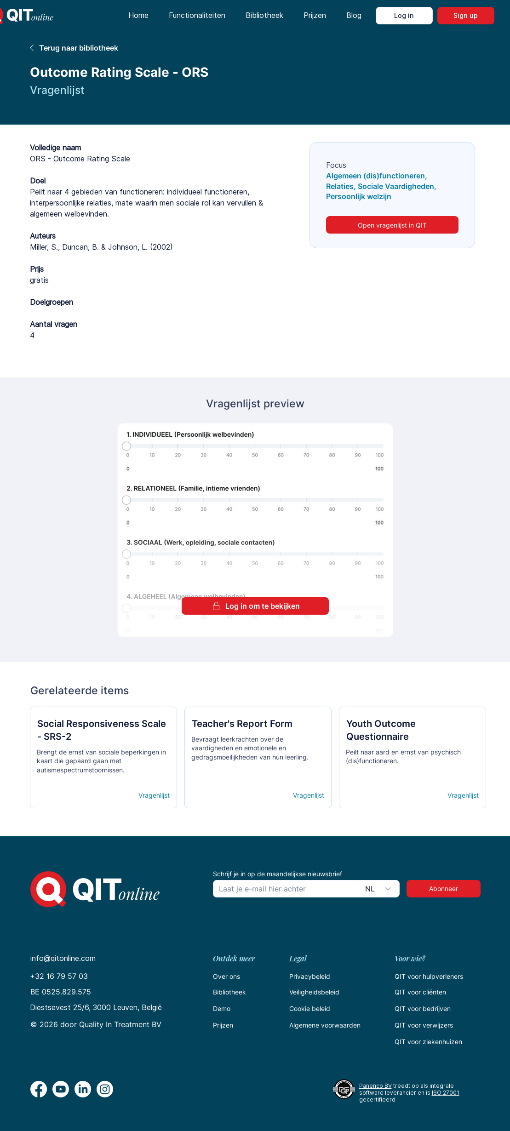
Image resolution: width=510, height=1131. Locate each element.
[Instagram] (105, 1089)
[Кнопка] (103, 735)
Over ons (226, 976)
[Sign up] (465, 15)
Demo (221, 1008)
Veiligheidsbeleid (314, 992)
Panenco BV (375, 1085)
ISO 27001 (445, 1092)
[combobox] (379, 888)
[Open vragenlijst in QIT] (392, 225)
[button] (197, 15)
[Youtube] (60, 1089)
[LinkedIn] (82, 1089)
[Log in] (404, 15)
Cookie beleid (309, 1008)
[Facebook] (38, 1089)
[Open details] (70, 795)
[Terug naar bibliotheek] (159, 47)
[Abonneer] (444, 888)
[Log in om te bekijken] (255, 606)
